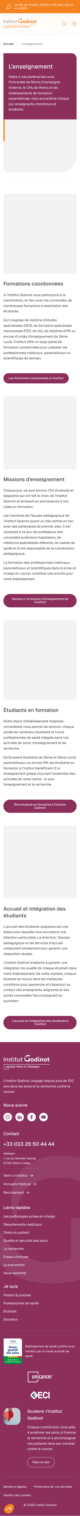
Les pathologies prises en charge (29, 1216)
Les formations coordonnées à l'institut (36, 378)
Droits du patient (16, 1232)
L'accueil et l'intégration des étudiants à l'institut (40, 1022)
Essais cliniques (15, 1257)
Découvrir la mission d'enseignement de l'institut (40, 600)
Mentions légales (15, 1487)
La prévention (14, 1265)
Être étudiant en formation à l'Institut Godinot (40, 806)
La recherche (13, 1248)
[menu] (74, 23)
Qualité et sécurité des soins (25, 1240)
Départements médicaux (22, 1224)
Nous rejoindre (14, 1273)
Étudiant (9, 1311)
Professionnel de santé (21, 1303)
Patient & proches (17, 1295)
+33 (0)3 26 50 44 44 (28, 1144)
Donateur (10, 1319)
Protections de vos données (53, 1487)
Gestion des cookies (17, 1495)
